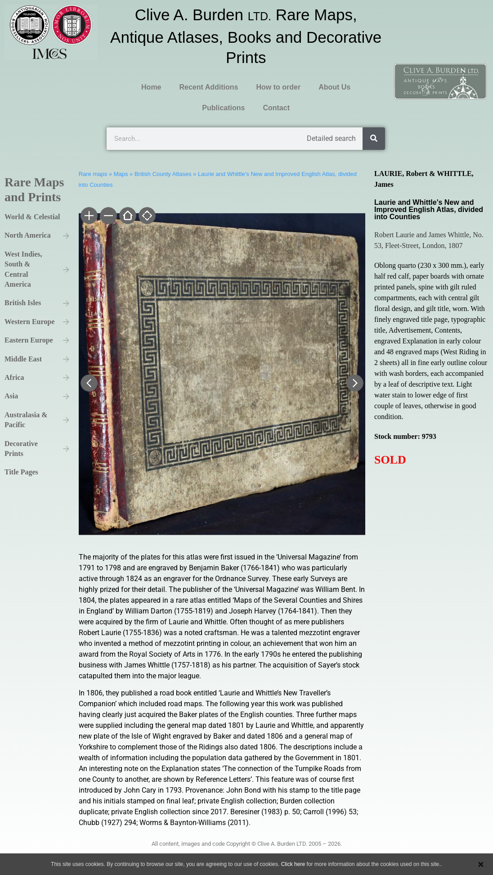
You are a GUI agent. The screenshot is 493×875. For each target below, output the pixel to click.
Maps (121, 174)
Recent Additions (208, 87)
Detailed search (331, 138)
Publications (223, 108)
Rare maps (93, 174)
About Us (334, 87)
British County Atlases (162, 174)
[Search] (374, 138)
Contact (276, 108)
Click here (293, 864)
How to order (278, 87)
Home (151, 87)
